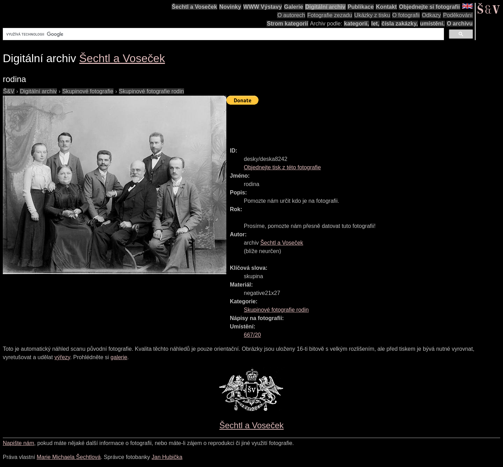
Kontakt (386, 7)
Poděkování (458, 15)
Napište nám (18, 443)
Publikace (361, 7)
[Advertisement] (353, 123)
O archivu (460, 24)
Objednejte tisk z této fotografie (282, 167)
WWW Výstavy (262, 7)
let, (375, 24)
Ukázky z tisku (372, 15)
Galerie (293, 7)
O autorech (291, 15)
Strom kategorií (287, 24)
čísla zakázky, (399, 24)
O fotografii (406, 15)
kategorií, (356, 24)
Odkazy (431, 15)
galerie (118, 357)
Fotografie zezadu (329, 15)
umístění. (432, 24)
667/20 (252, 335)
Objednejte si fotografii (429, 7)
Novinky (230, 7)
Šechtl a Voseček (194, 7)
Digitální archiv (325, 7)
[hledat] (222, 34)
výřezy (62, 357)
